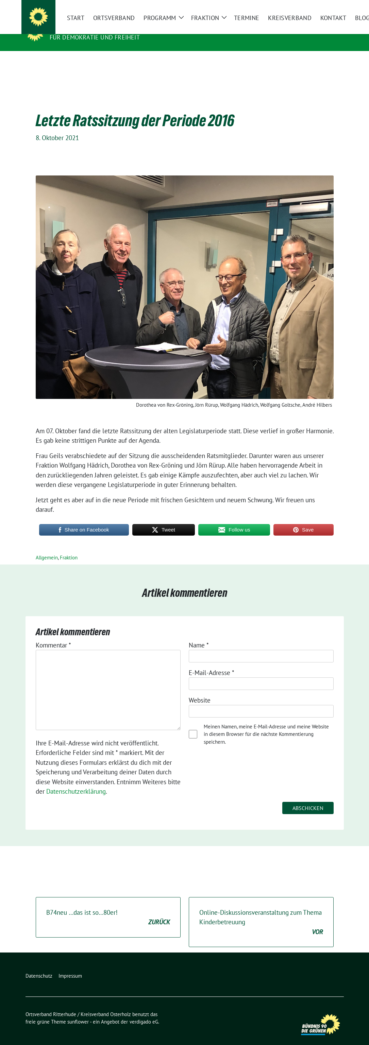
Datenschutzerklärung (76, 781)
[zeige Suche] (331, 6)
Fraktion (69, 547)
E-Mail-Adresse (211, 662)
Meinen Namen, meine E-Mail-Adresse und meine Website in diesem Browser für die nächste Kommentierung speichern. (266, 724)
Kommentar (53, 634)
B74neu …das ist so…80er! (108, 907)
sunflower (78, 1011)
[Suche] (322, 6)
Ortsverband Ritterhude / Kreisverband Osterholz (145, 27)
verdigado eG (144, 1011)
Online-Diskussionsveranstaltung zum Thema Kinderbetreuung (261, 912)
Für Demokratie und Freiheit (95, 37)
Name (199, 634)
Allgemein (47, 547)
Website (200, 690)
